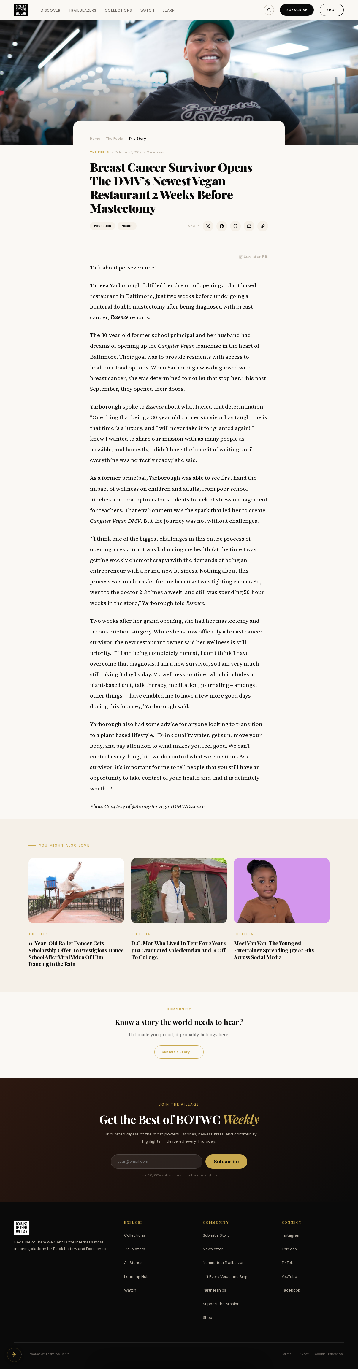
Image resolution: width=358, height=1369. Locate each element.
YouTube (289, 1276)
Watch (147, 10)
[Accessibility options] (14, 1355)
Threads (289, 1249)
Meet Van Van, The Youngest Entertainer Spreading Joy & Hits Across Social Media (273, 950)
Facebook (291, 1290)
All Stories (133, 1262)
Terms (287, 1354)
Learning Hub (136, 1276)
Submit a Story (179, 1052)
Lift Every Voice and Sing (225, 1276)
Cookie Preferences (329, 1354)
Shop (332, 10)
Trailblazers (82, 10)
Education (102, 226)
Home (95, 138)
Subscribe (296, 10)
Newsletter (213, 1249)
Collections (118, 10)
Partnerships (214, 1290)
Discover (51, 10)
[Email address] (156, 1161)
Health (127, 226)
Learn (169, 10)
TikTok (287, 1262)
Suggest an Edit (253, 257)
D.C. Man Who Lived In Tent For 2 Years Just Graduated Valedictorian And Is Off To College (178, 950)
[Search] (269, 10)
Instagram (291, 1235)
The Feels (114, 138)
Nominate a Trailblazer (223, 1262)
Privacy (303, 1354)
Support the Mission (221, 1303)
